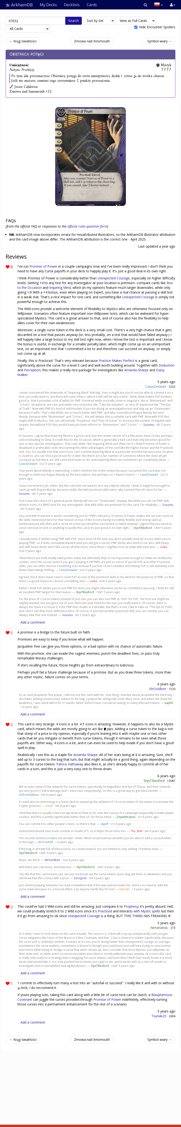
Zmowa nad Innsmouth (92, 41)
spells (156, 911)
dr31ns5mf (45, 842)
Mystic (146, 911)
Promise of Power (43, 266)
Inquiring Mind (60, 287)
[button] (145, 4)
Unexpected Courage (114, 278)
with (137, 911)
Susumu (148, 424)
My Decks (48, 4)
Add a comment (33, 622)
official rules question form (87, 226)
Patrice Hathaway (69, 764)
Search (73, 20)
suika (163, 547)
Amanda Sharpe (136, 370)
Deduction (166, 365)
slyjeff (104, 824)
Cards (92, 4)
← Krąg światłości (23, 41)
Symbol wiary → (159, 41)
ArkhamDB (19, 5)
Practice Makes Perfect (116, 360)
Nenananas (159, 927)
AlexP (49, 806)
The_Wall (136, 831)
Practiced (105, 911)
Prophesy (131, 906)
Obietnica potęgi (26, 54)
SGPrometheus (29, 794)
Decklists (72, 4)
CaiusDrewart (155, 386)
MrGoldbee (157, 688)
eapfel (169, 703)
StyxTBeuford (143, 528)
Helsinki (124, 889)
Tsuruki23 (158, 1016)
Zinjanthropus (126, 817)
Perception (32, 370)
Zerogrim (80, 878)
